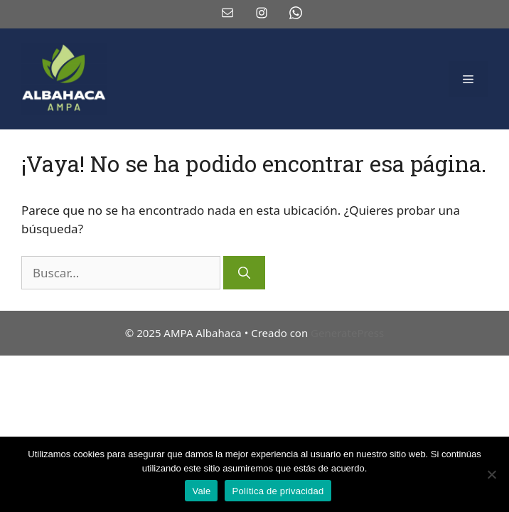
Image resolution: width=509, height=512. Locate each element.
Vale (201, 491)
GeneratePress (347, 333)
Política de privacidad (277, 491)
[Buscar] (244, 273)
